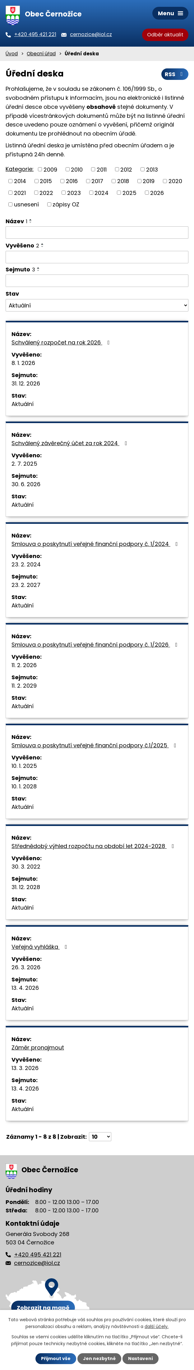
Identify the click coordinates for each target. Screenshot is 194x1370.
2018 (123, 181)
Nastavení (140, 1358)
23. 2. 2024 (26, 564)
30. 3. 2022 (26, 866)
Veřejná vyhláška (41, 947)
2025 (129, 192)
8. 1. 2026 (23, 363)
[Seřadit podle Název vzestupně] (30, 220)
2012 (126, 169)
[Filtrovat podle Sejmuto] (97, 280)
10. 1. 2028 (24, 786)
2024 (102, 192)
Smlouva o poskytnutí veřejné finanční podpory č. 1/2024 (96, 544)
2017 (97, 181)
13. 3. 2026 (25, 1068)
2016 (72, 181)
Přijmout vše (56, 1358)
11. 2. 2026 (24, 665)
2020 (175, 181)
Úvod (12, 53)
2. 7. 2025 (24, 464)
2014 (20, 181)
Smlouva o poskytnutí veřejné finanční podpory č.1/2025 (95, 745)
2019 (149, 181)
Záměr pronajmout (38, 1047)
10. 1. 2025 (24, 766)
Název (16, 221)
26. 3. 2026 (26, 967)
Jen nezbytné (99, 1358)
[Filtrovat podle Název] (97, 232)
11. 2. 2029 (24, 686)
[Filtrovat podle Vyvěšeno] (97, 257)
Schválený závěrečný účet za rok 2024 (70, 443)
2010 (77, 169)
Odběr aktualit (165, 34)
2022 (46, 192)
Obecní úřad (41, 53)
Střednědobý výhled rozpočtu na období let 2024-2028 (94, 846)
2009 (50, 169)
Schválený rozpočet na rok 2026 (62, 342)
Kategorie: (20, 169)
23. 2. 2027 (26, 585)
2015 (46, 181)
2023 (74, 192)
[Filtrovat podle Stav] (97, 305)
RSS (175, 74)
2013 (152, 169)
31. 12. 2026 (26, 383)
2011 (102, 169)
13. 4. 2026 (25, 988)
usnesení (26, 204)
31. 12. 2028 (26, 887)
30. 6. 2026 (26, 484)
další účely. (157, 1326)
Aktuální (23, 404)
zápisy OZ (66, 204)
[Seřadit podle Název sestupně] (30, 222)
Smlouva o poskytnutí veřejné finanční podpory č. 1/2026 (96, 644)
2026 (157, 192)
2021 (20, 192)
